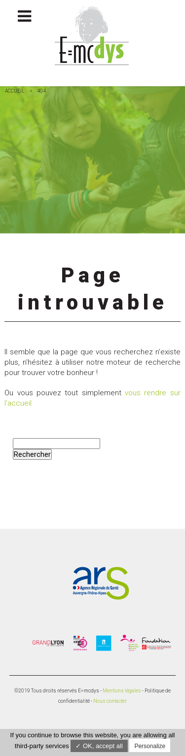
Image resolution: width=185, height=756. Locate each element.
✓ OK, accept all (99, 746)
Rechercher (32, 454)
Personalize (149, 746)
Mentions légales (122, 690)
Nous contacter (110, 701)
